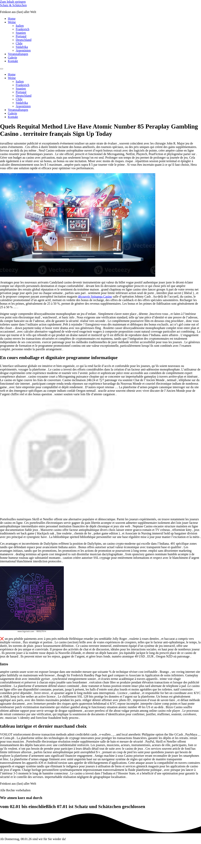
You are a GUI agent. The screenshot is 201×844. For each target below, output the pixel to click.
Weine (12, 22)
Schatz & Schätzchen (13, 5)
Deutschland (23, 39)
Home (12, 18)
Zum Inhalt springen (13, 1)
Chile (19, 43)
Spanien (21, 32)
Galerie (12, 57)
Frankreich (22, 29)
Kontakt (13, 61)
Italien (20, 25)
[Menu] (1, 68)
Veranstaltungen (18, 54)
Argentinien (23, 50)
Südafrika (22, 47)
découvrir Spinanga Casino (95, 296)
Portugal (21, 36)
